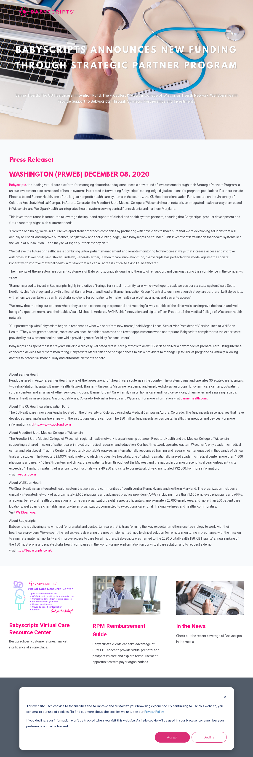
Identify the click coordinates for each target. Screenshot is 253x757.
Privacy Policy (153, 711)
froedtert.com (26, 474)
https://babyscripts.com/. (34, 550)
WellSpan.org (25, 512)
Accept (172, 737)
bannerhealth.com (194, 398)
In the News (191, 626)
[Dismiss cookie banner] (225, 697)
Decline (209, 737)
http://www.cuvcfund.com (52, 424)
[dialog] (126, 718)
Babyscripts (17, 185)
